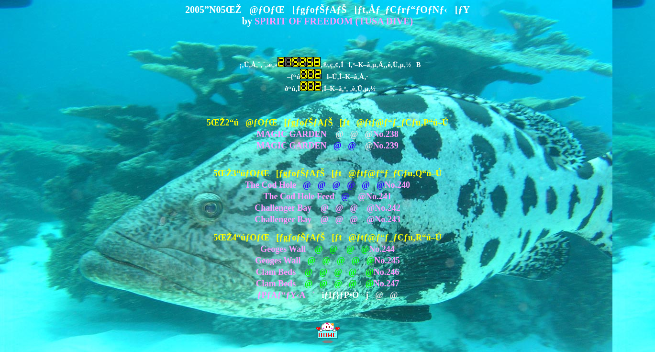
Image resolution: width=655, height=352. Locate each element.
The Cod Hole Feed (299, 196)
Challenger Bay (283, 208)
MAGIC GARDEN (291, 134)
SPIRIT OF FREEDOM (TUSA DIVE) (334, 21)
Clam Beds (276, 272)
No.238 (386, 134)
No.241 (379, 196)
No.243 (387, 219)
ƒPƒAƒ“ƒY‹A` (286, 295)
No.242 (387, 208)
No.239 (386, 145)
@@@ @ (344, 208)
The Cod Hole (270, 185)
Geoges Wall (283, 249)
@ (358, 196)
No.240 (397, 185)
